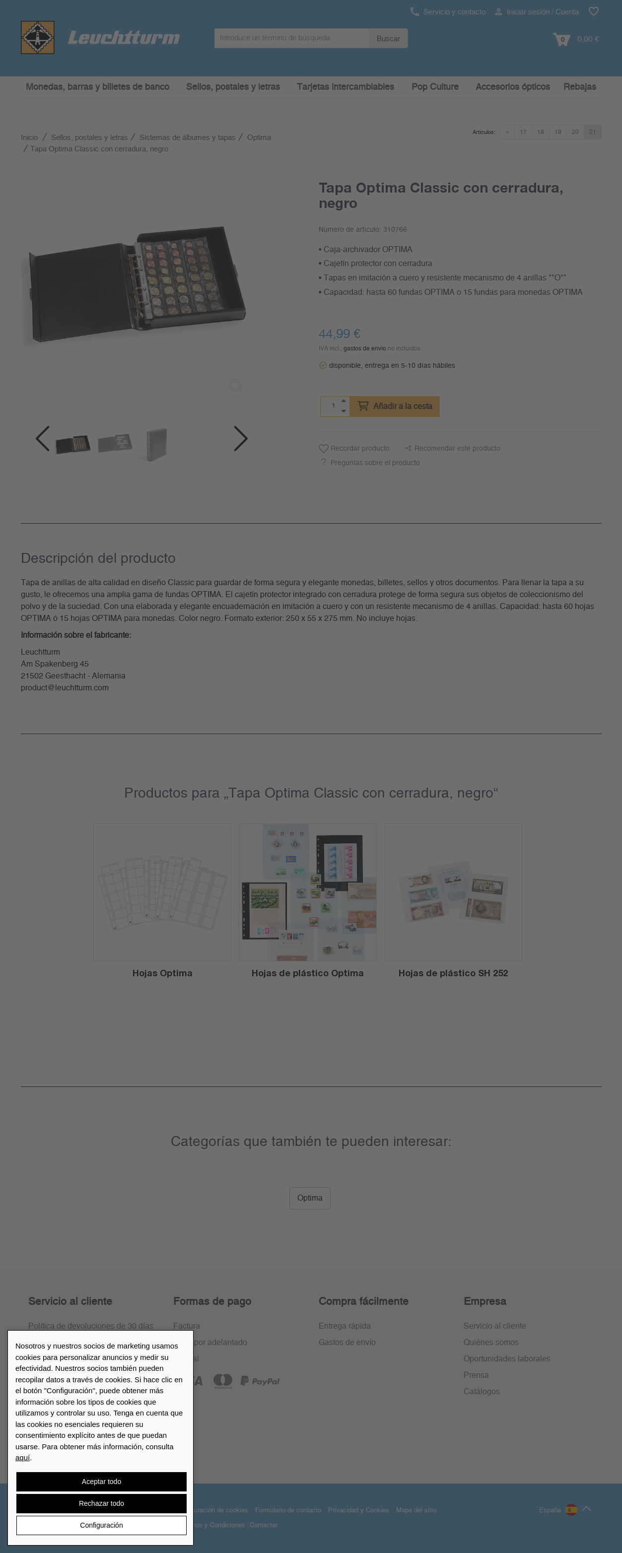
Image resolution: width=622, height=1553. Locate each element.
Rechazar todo (101, 1503)
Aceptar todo (101, 1481)
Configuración (101, 1525)
